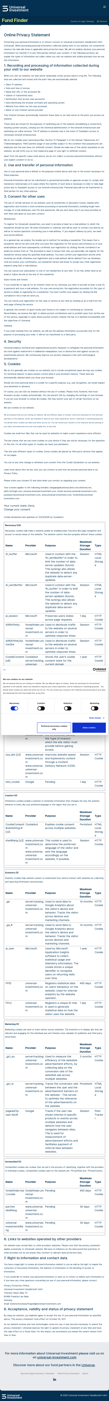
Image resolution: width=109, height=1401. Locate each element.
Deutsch (102, 21)
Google (29, 781)
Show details (95, 718)
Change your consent (17, 509)
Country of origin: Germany (82, 21)
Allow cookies (88, 727)
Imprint (85, 1373)
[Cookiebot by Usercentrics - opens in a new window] (94, 670)
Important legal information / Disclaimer (37, 1373)
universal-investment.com (56, 1357)
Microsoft (31, 554)
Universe (88, 1365)
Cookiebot (58, 517)
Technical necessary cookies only (54, 727)
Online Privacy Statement (68, 1373)
